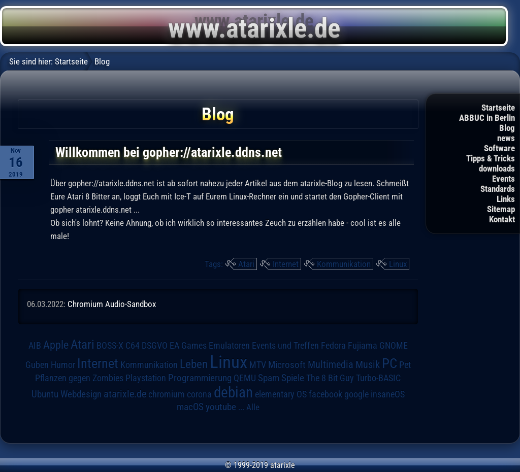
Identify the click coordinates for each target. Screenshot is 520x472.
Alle (252, 407)
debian (233, 392)
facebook (325, 394)
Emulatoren (229, 345)
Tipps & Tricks (490, 158)
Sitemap (501, 209)
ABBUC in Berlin (487, 118)
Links (506, 199)
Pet (405, 365)
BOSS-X (109, 346)
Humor (63, 365)
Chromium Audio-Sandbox (112, 304)
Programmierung (200, 378)
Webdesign (81, 394)
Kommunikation (344, 264)
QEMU (245, 378)
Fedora (333, 345)
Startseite (498, 108)
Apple (56, 344)
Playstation (145, 378)
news (506, 138)
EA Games (188, 346)
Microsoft (287, 364)
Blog (507, 128)
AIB (34, 346)
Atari (246, 264)
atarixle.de (125, 394)
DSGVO (155, 346)
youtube (221, 407)
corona (199, 394)
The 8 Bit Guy (330, 378)
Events (503, 179)
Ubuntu (44, 394)
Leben (194, 364)
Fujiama (362, 345)
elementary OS (281, 394)
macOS (190, 407)
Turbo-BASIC (378, 378)
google (356, 394)
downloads (497, 168)
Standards (497, 189)
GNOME (393, 345)
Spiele (292, 378)
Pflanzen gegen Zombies (79, 378)
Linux (398, 264)
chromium (166, 394)
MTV (257, 364)
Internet (286, 264)
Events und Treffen (285, 346)
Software (499, 148)
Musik (367, 364)
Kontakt (502, 219)
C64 (132, 346)
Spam (268, 378)
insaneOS (388, 394)
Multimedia (330, 364)
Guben (37, 365)
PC (389, 363)
